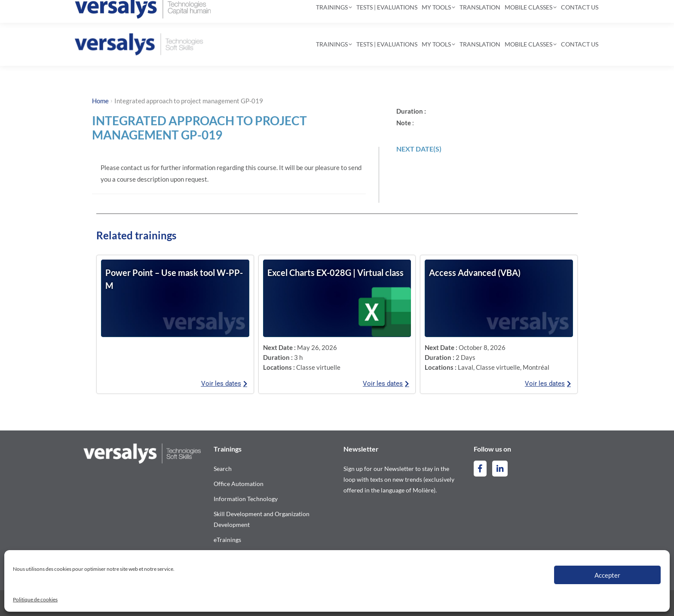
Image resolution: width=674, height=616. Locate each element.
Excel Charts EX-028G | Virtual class (335, 272)
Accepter (607, 575)
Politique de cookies (35, 599)
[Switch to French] (581, 11)
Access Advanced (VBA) (475, 272)
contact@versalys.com (187, 11)
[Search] (333, 11)
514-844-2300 (109, 11)
